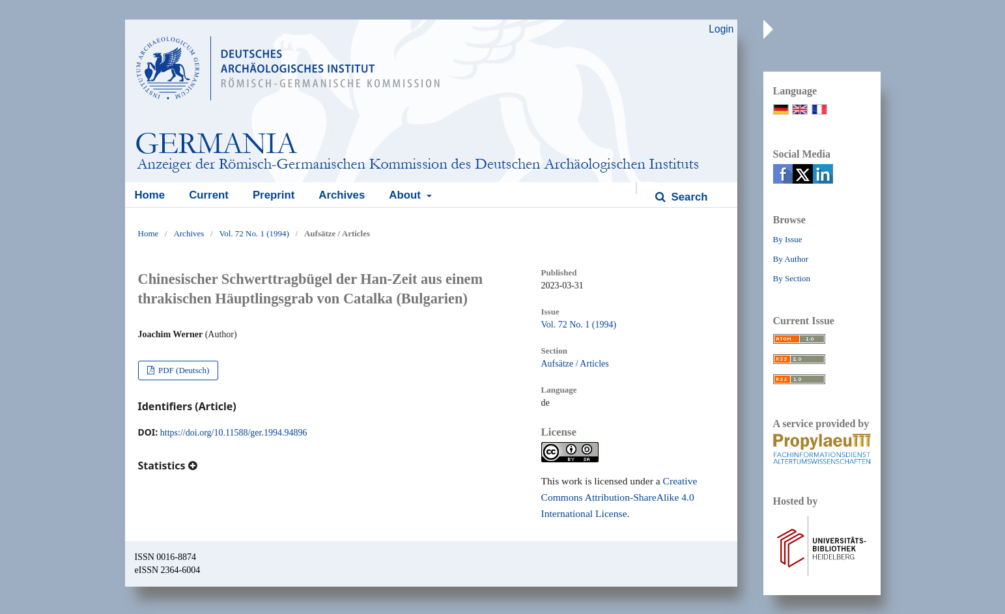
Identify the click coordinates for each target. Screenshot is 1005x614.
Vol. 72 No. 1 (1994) (254, 233)
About (406, 195)
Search (688, 197)
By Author (791, 259)
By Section (791, 278)
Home (150, 195)
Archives (341, 195)
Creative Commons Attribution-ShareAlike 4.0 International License (619, 497)
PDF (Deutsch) (183, 370)
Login (721, 29)
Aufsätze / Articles (575, 364)
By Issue (787, 239)
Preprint (273, 195)
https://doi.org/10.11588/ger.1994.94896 (233, 433)
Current (209, 195)
